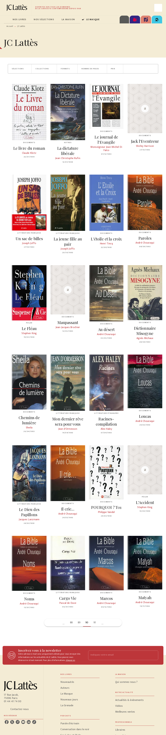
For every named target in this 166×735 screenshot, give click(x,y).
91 (95, 622)
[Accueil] (17, 7)
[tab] (7, 19)
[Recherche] (158, 8)
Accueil (9, 26)
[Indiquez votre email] (119, 655)
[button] (19, 68)
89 (79, 622)
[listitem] (6, 722)
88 (71, 622)
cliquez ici (70, 660)
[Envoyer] (154, 655)
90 (86, 622)
